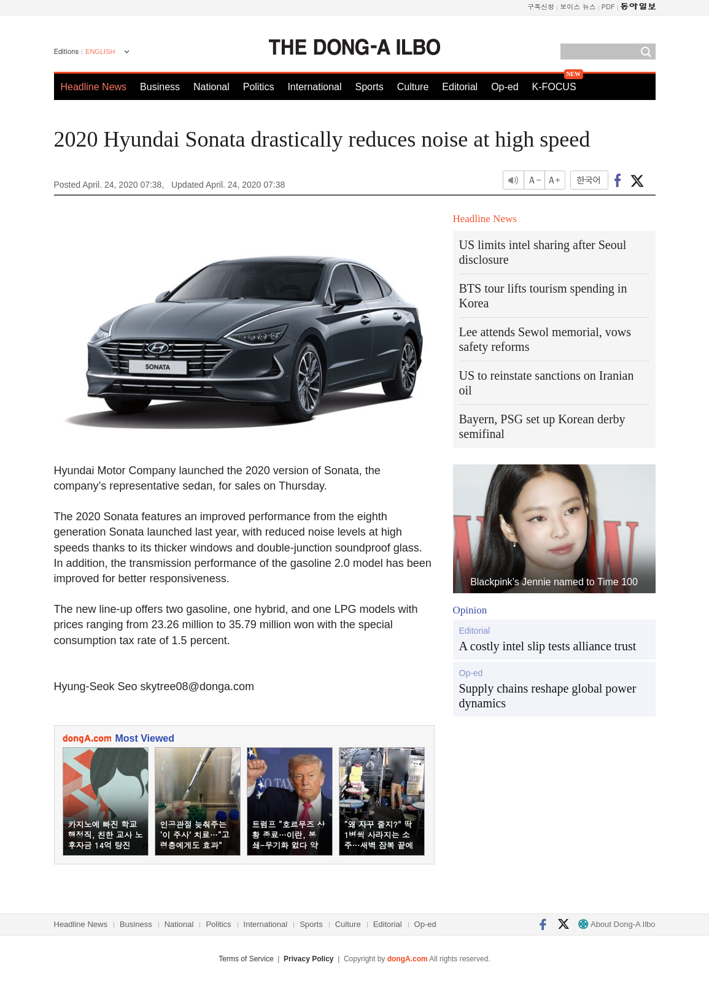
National (211, 87)
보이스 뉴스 (578, 6)
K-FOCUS (554, 87)
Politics (258, 87)
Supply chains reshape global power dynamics (548, 696)
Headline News (94, 87)
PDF (608, 6)
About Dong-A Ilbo (616, 924)
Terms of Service (246, 959)
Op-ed (504, 87)
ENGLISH (100, 51)
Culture (413, 87)
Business (160, 87)
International (314, 87)
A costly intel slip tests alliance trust (548, 646)
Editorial (460, 87)
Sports (369, 87)
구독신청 (540, 6)
